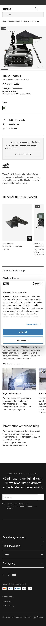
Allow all (23, 332)
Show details (33, 324)
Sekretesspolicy (7, 597)
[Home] (9, 9)
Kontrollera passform (23, 154)
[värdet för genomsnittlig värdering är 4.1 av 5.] (9, 84)
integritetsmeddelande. (16, 506)
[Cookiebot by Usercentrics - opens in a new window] (32, 284)
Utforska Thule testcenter (12, 364)
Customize (23, 340)
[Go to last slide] (38, 66)
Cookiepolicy (6, 601)
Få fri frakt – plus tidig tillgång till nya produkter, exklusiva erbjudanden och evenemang (23, 483)
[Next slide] (42, 66)
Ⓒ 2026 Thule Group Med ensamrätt (16, 617)
